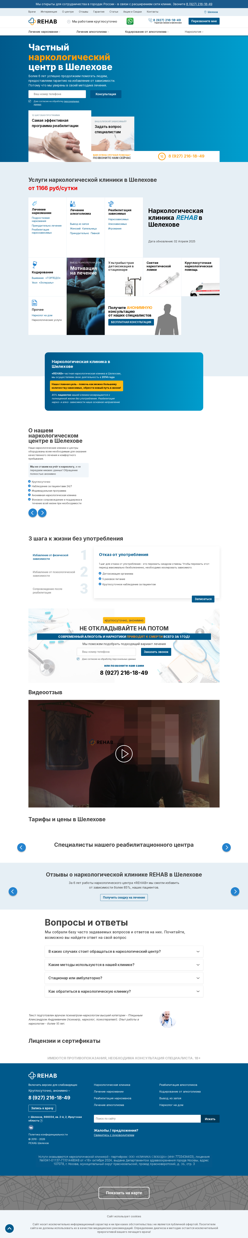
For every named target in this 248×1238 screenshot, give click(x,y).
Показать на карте (124, 1192)
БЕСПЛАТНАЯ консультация (131, 322)
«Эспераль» (46, 282)
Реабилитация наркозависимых (42, 231)
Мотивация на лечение (83, 270)
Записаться (203, 599)
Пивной (95, 233)
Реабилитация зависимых (119, 211)
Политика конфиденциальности (48, 1134)
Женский (75, 228)
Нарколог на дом (42, 315)
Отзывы (83, 11)
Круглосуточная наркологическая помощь (199, 266)
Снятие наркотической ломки (159, 266)
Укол (34, 282)
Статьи (114, 11)
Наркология (193, 31)
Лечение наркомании (41, 211)
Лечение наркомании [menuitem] (43, 31)
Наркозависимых (118, 219)
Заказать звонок (156, 652)
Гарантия (98, 11)
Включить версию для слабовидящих (52, 1085)
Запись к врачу (42, 1108)
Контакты (152, 11)
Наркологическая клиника (112, 1085)
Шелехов (213, 12)
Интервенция (49, 11)
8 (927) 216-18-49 (199, 4)
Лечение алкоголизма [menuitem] (91, 31)
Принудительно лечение (47, 225)
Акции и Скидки (132, 11)
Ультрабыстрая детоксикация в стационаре (121, 266)
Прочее (38, 309)
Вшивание (38, 277)
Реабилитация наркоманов (112, 1098)
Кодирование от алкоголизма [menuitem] (145, 31)
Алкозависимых (117, 223)
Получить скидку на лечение (124, 897)
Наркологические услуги (47, 319)
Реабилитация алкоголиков (178, 1085)
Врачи (32, 11)
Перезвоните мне (204, 21)
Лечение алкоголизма (80, 211)
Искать (210, 1119)
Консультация (106, 94)
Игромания (114, 228)
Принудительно (79, 233)
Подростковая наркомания (41, 219)
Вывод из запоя (79, 223)
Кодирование (42, 272)
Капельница (89, 228)
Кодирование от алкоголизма (180, 1091)
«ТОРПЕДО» (52, 277)
